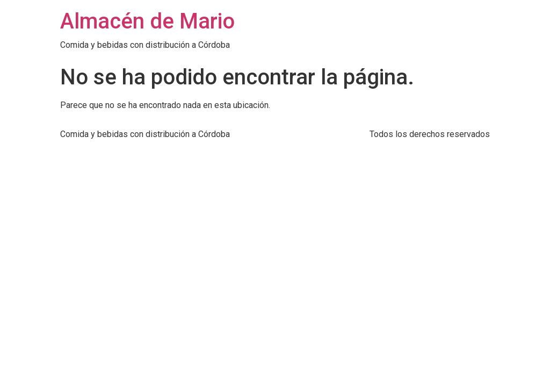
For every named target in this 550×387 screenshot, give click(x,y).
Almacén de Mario (147, 21)
